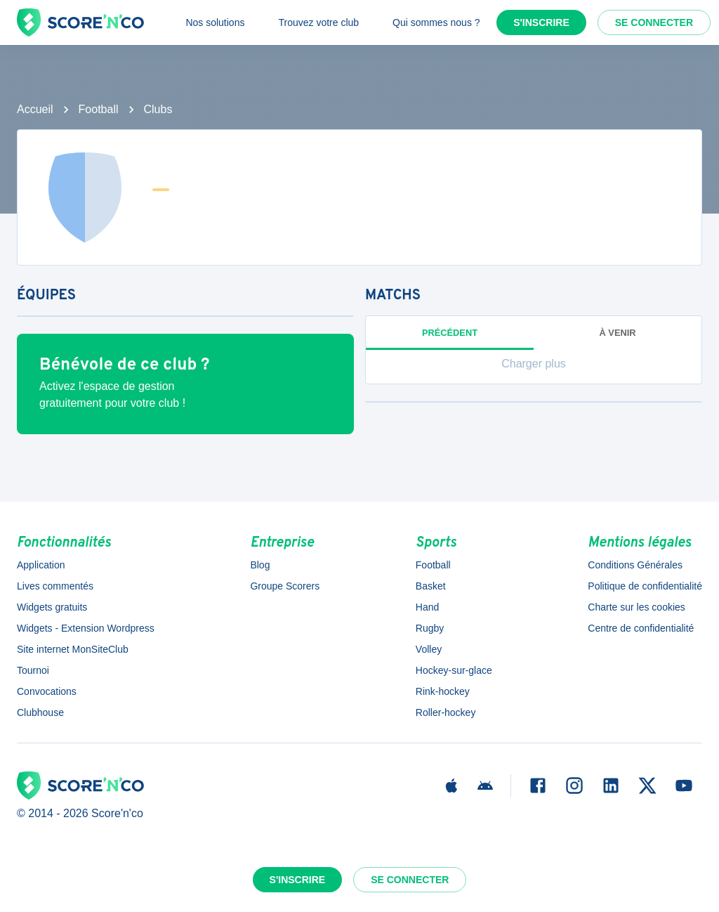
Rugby (430, 628)
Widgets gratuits (52, 607)
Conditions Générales (635, 565)
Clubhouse (40, 712)
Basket (431, 586)
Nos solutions (214, 22)
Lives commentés (55, 586)
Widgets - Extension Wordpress (85, 628)
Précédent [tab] (449, 332)
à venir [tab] (618, 332)
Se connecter (654, 22)
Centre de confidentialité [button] (641, 628)
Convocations (47, 691)
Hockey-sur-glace (454, 670)
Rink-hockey (443, 691)
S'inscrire (541, 22)
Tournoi (33, 670)
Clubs (158, 109)
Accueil (35, 109)
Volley (429, 649)
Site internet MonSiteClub (72, 649)
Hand (427, 607)
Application (41, 565)
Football (99, 109)
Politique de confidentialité (645, 586)
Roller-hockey (446, 712)
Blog (260, 565)
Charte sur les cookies (636, 607)
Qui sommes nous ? (436, 22)
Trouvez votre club (318, 22)
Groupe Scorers (284, 586)
